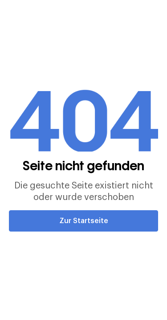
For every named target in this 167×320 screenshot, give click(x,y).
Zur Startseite (83, 220)
